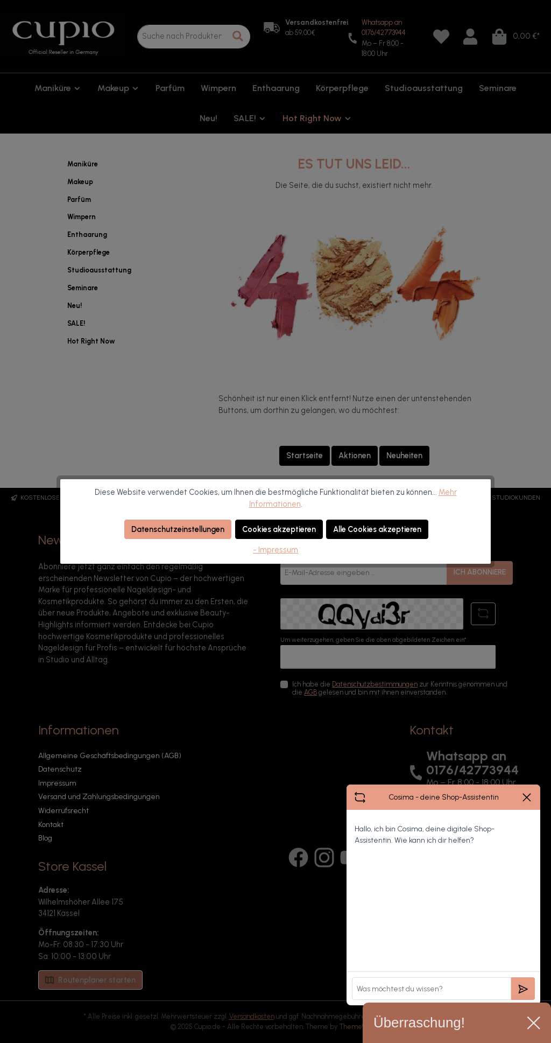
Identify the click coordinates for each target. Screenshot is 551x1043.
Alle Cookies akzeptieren (377, 529)
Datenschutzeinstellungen (177, 529)
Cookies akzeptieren (279, 529)
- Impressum (275, 550)
